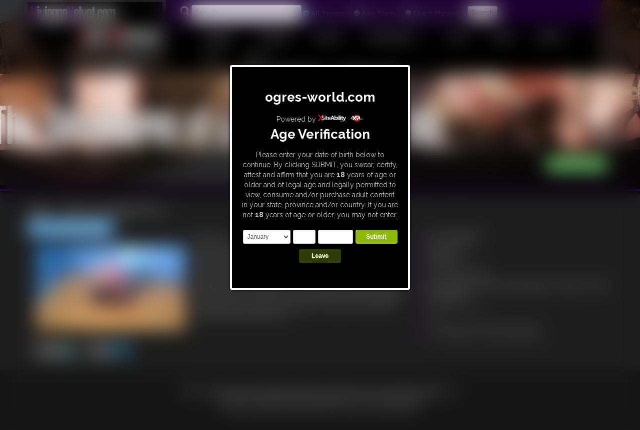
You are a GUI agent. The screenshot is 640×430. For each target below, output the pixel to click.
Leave (320, 255)
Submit (376, 236)
